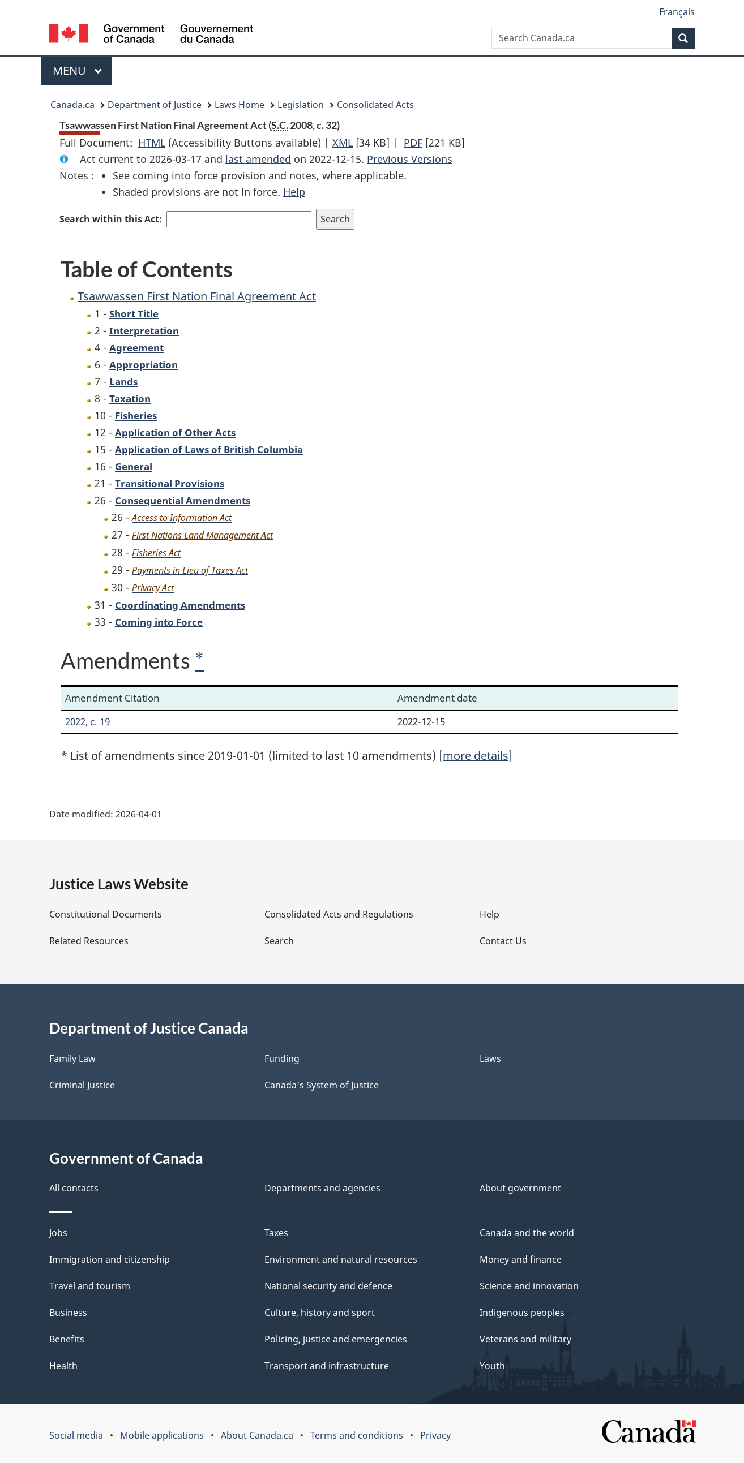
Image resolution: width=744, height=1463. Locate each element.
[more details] (475, 755)
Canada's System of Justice (321, 1085)
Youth (492, 1365)
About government (520, 1188)
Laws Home (239, 104)
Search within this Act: (110, 219)
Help (294, 192)
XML (342, 142)
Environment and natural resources (340, 1259)
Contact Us (503, 941)
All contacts (74, 1188)
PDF (413, 142)
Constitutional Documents (105, 914)
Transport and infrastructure (326, 1365)
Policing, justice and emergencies (335, 1339)
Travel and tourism (89, 1286)
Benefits (66, 1339)
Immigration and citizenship (109, 1259)
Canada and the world (527, 1233)
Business (68, 1312)
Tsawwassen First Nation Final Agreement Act (197, 296)
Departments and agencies (322, 1188)
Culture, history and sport (319, 1312)
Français (677, 12)
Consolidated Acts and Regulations (338, 914)
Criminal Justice (82, 1085)
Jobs (58, 1233)
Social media (76, 1435)
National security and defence (328, 1286)
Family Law (72, 1058)
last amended (258, 159)
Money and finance (521, 1259)
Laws (490, 1058)
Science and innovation (529, 1286)
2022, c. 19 (87, 721)
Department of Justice (155, 104)
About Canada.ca (257, 1435)
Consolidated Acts (375, 104)
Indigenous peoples (522, 1312)
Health (63, 1365)
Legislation (300, 104)
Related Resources (89, 941)
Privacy (435, 1435)
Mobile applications (162, 1435)
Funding (282, 1058)
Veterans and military (525, 1339)
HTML (151, 142)
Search (279, 941)
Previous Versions (409, 159)
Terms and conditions (356, 1435)
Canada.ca (72, 104)
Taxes (276, 1233)
